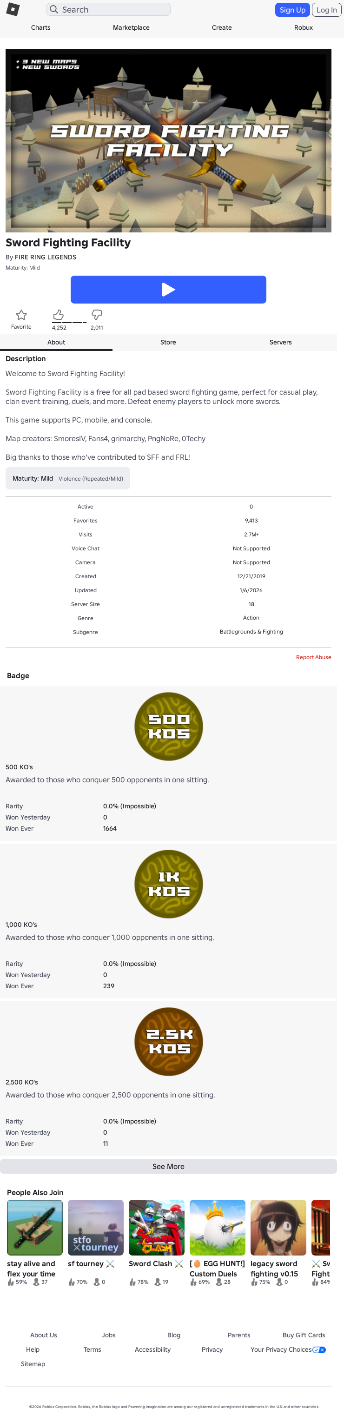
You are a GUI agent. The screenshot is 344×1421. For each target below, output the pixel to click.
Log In (327, 9)
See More (168, 1166)
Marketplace (131, 27)
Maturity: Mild (23, 267)
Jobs (109, 1335)
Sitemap (33, 1364)
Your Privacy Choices (288, 1349)
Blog (173, 1335)
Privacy (212, 1349)
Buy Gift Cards (304, 1335)
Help (33, 1349)
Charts (41, 27)
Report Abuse (313, 657)
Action (251, 617)
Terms (92, 1349)
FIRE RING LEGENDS (45, 257)
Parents (239, 1335)
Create (222, 27)
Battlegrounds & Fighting (251, 631)
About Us (43, 1335)
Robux (303, 27)
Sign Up (292, 9)
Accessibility (153, 1349)
